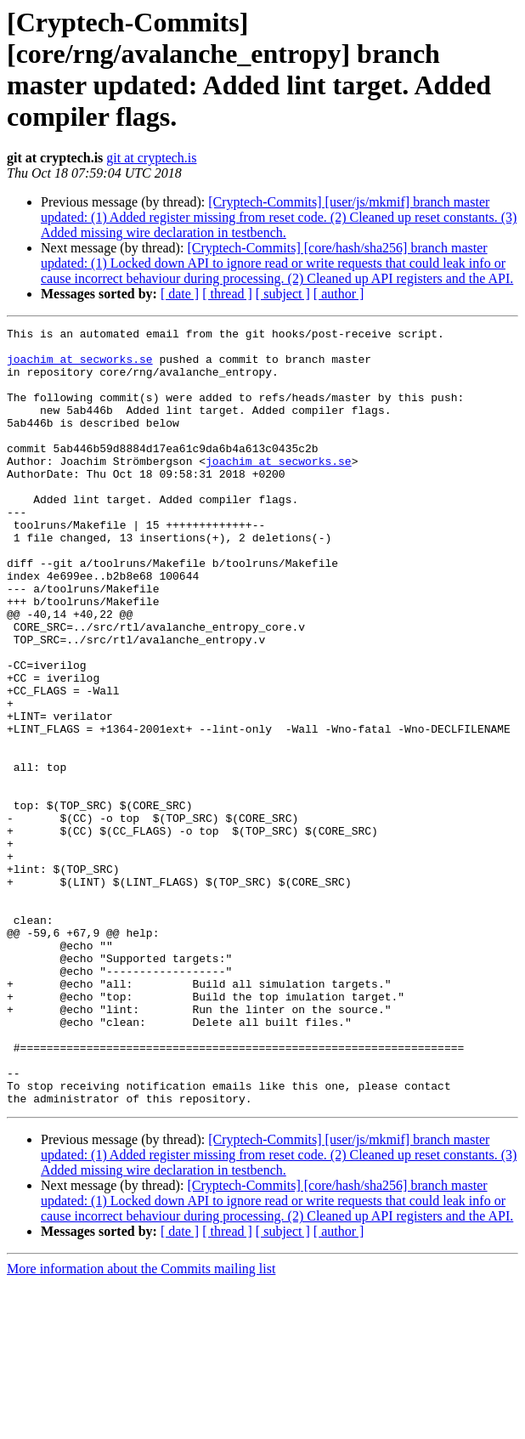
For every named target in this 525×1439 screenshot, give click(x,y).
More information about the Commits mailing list (141, 1424)
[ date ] (180, 293)
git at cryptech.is (151, 157)
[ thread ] (227, 293)
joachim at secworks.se (80, 366)
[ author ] (338, 293)
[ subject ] (283, 293)
